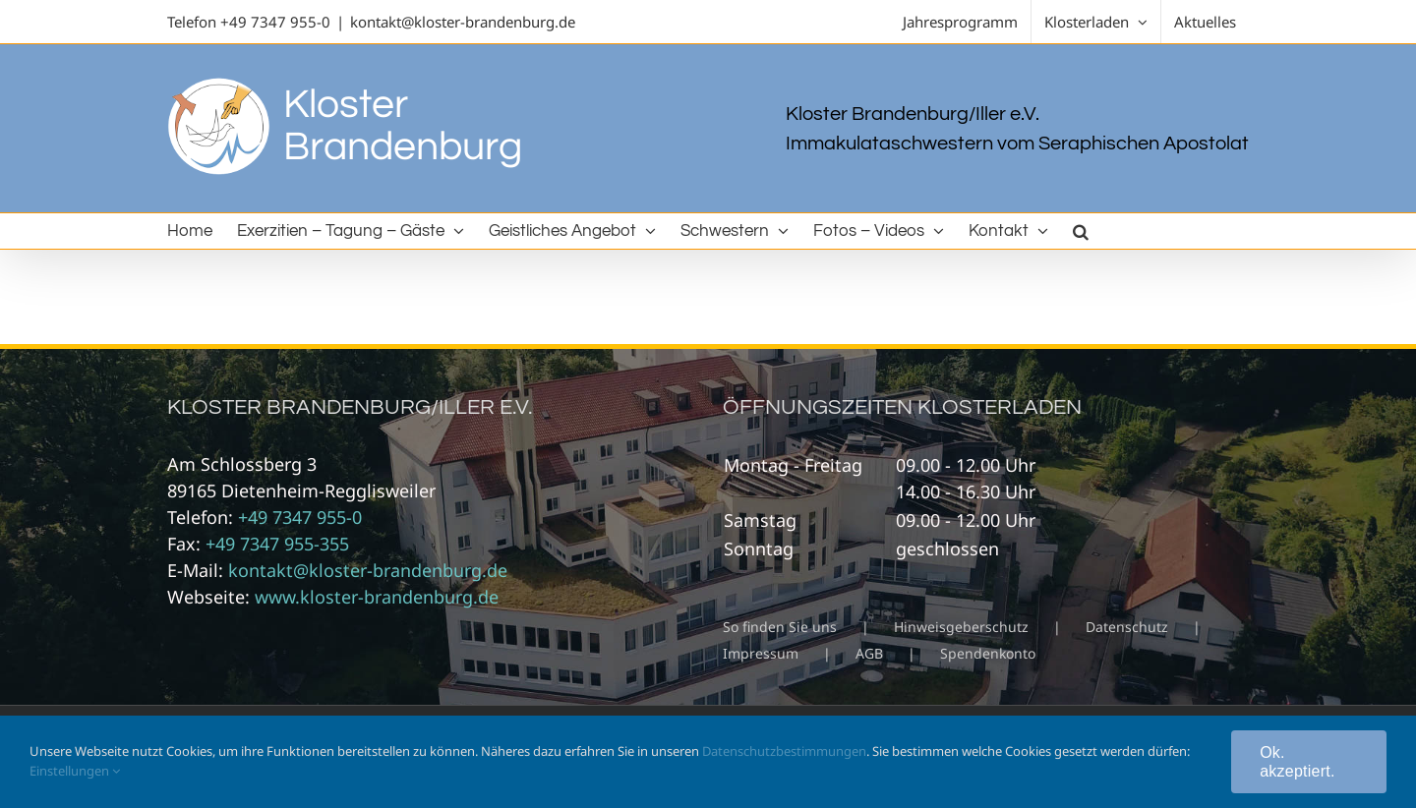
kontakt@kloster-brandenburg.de (462, 21)
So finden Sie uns (780, 626)
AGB (869, 653)
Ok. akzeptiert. (1297, 761)
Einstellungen (75, 770)
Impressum (760, 653)
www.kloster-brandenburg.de (377, 596)
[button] (1081, 231)
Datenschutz (1127, 626)
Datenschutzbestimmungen (784, 751)
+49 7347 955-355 (277, 543)
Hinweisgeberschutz (961, 626)
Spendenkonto (987, 653)
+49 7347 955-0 (275, 21)
